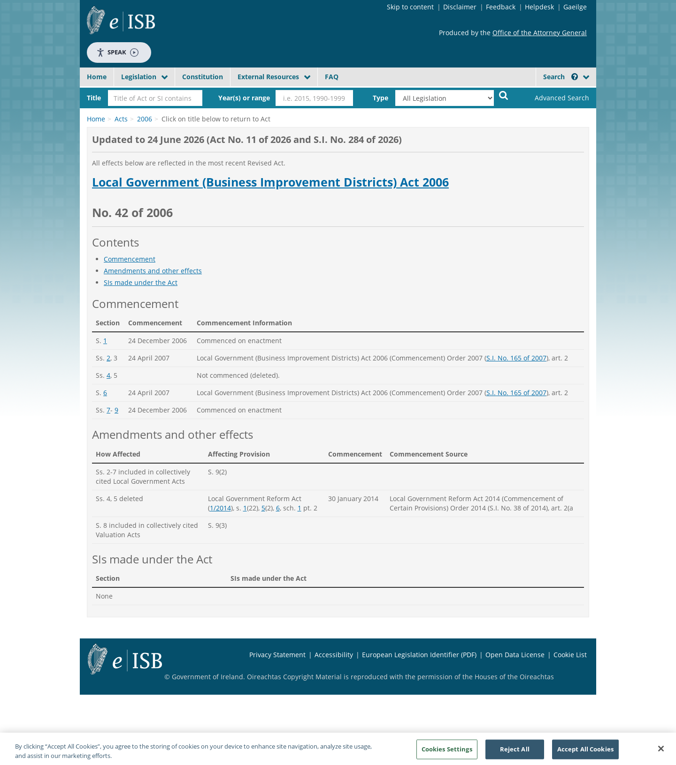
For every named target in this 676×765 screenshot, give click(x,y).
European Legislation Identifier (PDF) (419, 654)
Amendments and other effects (153, 270)
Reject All (515, 752)
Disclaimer (459, 6)
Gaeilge (575, 6)
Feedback (500, 6)
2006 (144, 118)
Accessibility (334, 654)
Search (560, 76)
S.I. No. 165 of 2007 (516, 357)
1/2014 (220, 507)
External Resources (268, 76)
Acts (121, 118)
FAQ (331, 76)
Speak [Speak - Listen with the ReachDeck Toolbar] (117, 52)
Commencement (129, 259)
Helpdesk (539, 6)
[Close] (661, 752)
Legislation (138, 76)
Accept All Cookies (585, 752)
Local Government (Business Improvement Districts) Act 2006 (270, 182)
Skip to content (410, 6)
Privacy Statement (277, 654)
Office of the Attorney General (539, 32)
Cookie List (570, 654)
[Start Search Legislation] (503, 95)
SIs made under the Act (140, 282)
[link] (554, 98)
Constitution (202, 76)
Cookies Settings (447, 752)
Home (97, 76)
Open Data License (515, 654)
